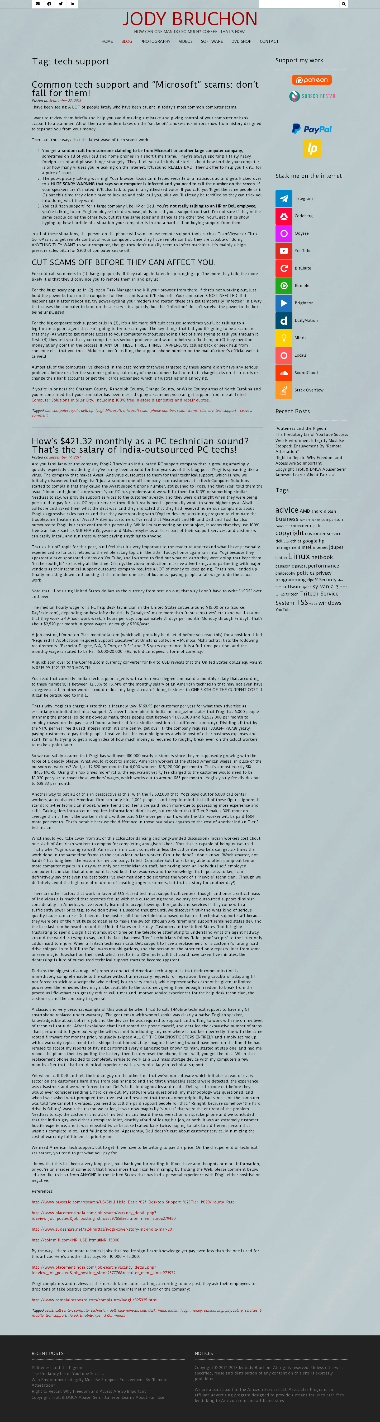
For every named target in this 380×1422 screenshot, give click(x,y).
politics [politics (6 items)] (306, 573)
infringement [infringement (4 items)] (288, 547)
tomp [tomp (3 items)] (343, 587)
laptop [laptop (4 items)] (281, 558)
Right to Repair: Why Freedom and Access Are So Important (89, 1391)
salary (238, 1310)
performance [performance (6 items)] (323, 566)
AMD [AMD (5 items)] (305, 511)
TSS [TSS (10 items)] (302, 602)
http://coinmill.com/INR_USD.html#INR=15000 (76, 1240)
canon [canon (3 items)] (315, 520)
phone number (162, 411)
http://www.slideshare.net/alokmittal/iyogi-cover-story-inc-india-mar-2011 (104, 1229)
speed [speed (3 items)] (307, 587)
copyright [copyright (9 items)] (290, 533)
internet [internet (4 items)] (320, 547)
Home (107, 41)
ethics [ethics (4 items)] (295, 541)
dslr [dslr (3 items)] (286, 541)
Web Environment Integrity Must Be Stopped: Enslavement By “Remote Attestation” (310, 446)
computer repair (65, 411)
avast (49, 1310)
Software (212, 41)
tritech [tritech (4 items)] (292, 594)
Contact (269, 41)
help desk (147, 1310)
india (162, 1310)
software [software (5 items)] (292, 586)
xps (97, 1315)
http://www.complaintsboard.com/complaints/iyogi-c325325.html (95, 1300)
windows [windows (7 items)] (330, 603)
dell (84, 411)
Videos (186, 41)
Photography (155, 41)
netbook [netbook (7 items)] (322, 557)
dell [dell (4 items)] (279, 541)
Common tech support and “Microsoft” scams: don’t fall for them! (145, 88)
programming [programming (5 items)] (291, 579)
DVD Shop (241, 41)
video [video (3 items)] (313, 604)
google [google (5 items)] (309, 541)
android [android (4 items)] (318, 511)
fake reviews (128, 1310)
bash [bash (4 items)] (332, 511)
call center (63, 1310)
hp (91, 411)
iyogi (99, 411)
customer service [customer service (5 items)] (323, 533)
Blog (126, 41)
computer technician (90, 1310)
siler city (206, 411)
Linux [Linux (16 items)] (299, 556)
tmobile (86, 1315)
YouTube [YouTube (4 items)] (284, 610)
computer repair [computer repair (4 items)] (306, 526)
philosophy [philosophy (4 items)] (285, 573)
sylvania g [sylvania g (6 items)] (325, 586)
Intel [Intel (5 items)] (306, 547)
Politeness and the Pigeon (301, 428)
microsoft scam (135, 411)
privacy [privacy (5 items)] (323, 573)
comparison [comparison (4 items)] (332, 519)
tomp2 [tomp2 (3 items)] (280, 594)
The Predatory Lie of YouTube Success (312, 434)
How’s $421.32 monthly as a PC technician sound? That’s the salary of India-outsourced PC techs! (140, 445)
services (251, 1310)
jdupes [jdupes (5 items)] (336, 547)
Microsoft (113, 411)
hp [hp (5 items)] (322, 541)
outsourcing (213, 1310)
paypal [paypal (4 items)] (301, 566)
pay (228, 1310)
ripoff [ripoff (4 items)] (312, 580)
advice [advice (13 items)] (287, 510)
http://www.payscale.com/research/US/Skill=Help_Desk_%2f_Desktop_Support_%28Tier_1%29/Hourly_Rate (133, 1202)
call (47, 411)
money (196, 1310)
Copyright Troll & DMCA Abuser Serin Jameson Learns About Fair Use (98, 1397)
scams (192, 411)
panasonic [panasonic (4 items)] (285, 566)
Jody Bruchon (190, 19)
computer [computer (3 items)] (282, 526)
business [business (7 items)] (287, 519)
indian (173, 1310)
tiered (73, 1315)
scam (181, 411)
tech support (225, 411)
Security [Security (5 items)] (327, 579)
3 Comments (114, 1315)
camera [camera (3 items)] (305, 520)
